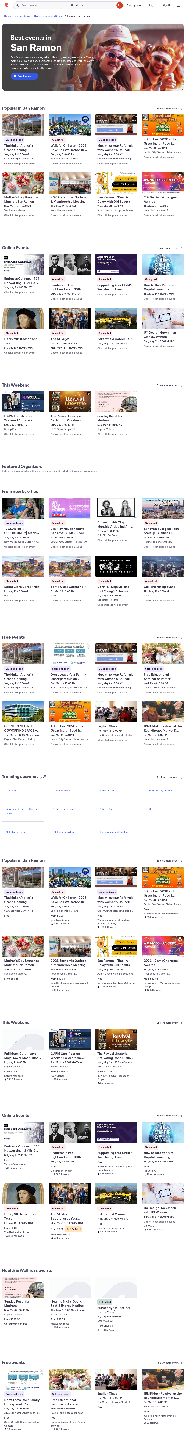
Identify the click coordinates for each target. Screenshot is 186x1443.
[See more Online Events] (161, 248)
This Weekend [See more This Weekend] (16, 385)
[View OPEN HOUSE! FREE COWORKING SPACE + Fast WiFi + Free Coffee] (23, 711)
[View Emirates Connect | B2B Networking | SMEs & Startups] (23, 264)
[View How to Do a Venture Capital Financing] (163, 264)
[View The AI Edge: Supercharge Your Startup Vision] (70, 318)
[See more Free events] (161, 638)
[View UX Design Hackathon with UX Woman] (163, 318)
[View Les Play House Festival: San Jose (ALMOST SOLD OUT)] (70, 508)
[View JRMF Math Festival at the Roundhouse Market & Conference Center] (163, 711)
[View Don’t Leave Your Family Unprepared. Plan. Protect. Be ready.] (70, 653)
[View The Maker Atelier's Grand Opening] (23, 125)
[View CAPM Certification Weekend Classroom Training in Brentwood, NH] (23, 401)
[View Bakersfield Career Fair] (116, 318)
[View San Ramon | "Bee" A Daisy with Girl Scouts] (116, 183)
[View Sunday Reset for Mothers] (116, 401)
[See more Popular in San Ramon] (161, 109)
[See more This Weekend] (161, 385)
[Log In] (152, 5)
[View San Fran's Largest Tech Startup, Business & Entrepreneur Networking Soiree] (163, 508)
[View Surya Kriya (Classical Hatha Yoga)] (116, 1287)
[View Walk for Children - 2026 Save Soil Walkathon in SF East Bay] (70, 125)
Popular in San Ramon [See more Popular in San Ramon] (23, 108)
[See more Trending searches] (161, 777)
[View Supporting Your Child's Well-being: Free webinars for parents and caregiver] (116, 264)
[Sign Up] (167, 5)
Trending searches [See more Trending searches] (24, 776)
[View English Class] (116, 711)
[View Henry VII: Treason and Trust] (23, 318)
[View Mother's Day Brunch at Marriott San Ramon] (23, 183)
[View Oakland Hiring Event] (163, 566)
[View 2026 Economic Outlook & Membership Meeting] (70, 183)
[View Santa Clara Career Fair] (23, 566)
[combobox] (95, 5)
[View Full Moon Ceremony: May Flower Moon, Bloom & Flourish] (23, 1039)
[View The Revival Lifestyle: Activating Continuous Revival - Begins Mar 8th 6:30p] (70, 401)
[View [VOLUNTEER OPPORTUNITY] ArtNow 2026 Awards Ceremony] (23, 508)
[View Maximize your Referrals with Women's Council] (116, 125)
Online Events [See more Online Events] (15, 247)
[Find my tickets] (135, 5)
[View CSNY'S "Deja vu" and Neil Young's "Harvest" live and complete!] (116, 566)
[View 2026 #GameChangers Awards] (163, 183)
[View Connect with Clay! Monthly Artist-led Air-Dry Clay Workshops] (116, 508)
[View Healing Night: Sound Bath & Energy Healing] (70, 1287)
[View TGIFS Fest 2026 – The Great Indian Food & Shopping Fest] (163, 125)
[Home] (6, 5)
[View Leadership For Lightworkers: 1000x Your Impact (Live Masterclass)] (70, 264)
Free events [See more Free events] (13, 637)
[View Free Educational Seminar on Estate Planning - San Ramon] (163, 653)
